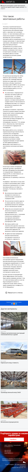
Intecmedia (21, 467)
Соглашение (23, 466)
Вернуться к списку (15, 293)
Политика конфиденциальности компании (12, 460)
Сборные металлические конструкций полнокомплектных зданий (12, 333)
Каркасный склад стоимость (10, 363)
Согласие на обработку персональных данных (13, 458)
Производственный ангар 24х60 (11, 392)
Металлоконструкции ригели (10, 422)
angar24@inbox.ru (8, 453)
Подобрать (14, 439)
